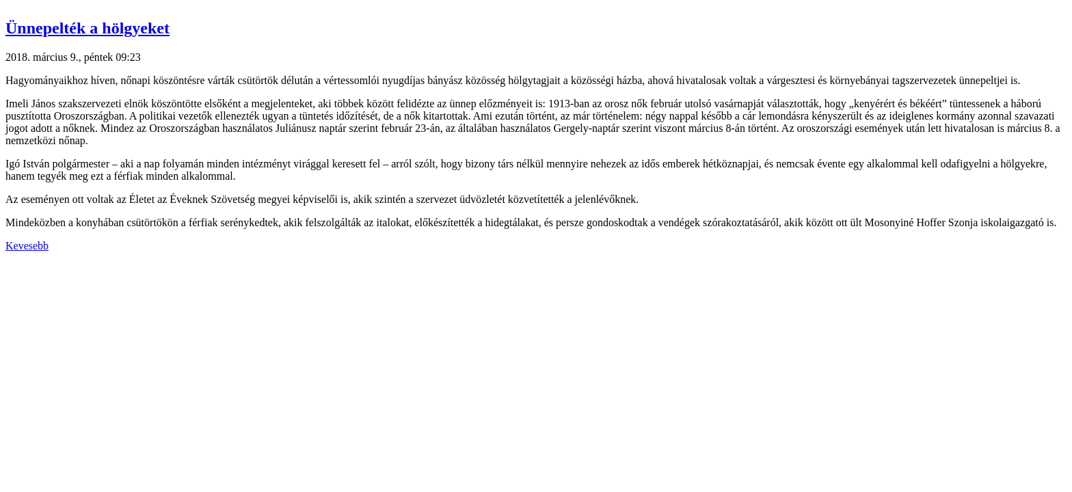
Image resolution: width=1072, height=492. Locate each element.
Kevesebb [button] (27, 245)
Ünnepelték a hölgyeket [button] (87, 28)
